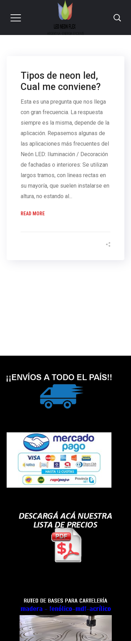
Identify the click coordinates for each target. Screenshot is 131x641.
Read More (33, 213)
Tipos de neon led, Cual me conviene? (61, 81)
